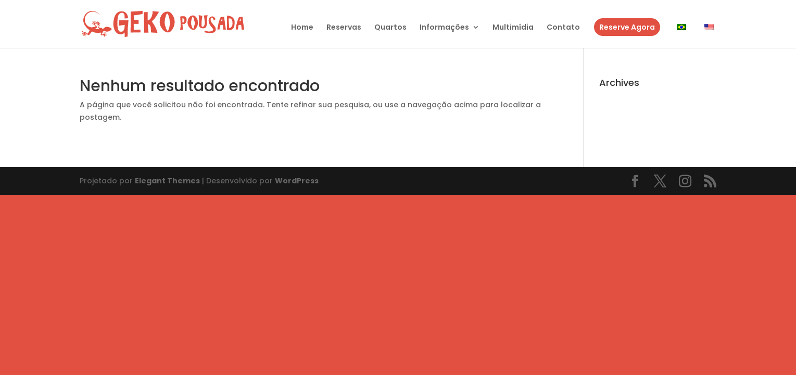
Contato (563, 27)
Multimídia (513, 27)
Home (302, 27)
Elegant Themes (167, 181)
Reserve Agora (627, 27)
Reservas (343, 27)
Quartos (390, 27)
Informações (444, 27)
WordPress (297, 181)
